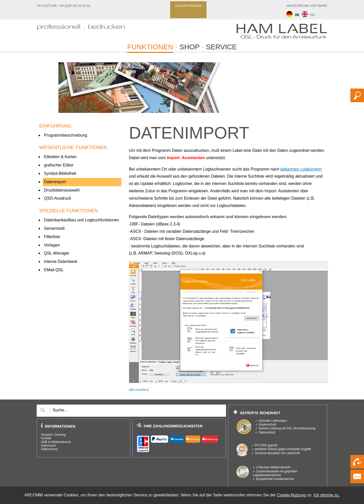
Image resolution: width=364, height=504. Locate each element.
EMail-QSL (53, 270)
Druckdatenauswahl (62, 190)
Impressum (48, 445)
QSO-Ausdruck (57, 198)
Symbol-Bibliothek (60, 173)
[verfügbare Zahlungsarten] (179, 443)
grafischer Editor (59, 165)
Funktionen (150, 47)
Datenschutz (49, 449)
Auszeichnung (188, 6)
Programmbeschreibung (65, 135)
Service (221, 47)
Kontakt (46, 438)
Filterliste (52, 237)
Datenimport (55, 182)
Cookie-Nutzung (291, 495)
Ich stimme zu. (327, 495)
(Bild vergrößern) (139, 389)
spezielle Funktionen (68, 210)
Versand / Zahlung (53, 434)
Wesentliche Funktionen (73, 147)
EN (308, 15)
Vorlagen (52, 245)
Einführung (55, 126)
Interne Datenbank (60, 261)
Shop (189, 47)
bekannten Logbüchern (301, 169)
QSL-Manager (57, 253)
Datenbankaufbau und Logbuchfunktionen (81, 220)
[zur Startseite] (81, 32)
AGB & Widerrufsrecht (56, 442)
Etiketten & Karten (60, 157)
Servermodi (54, 228)
